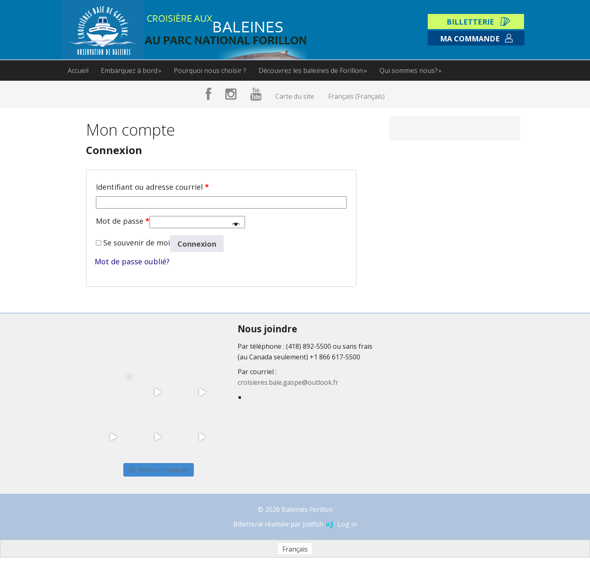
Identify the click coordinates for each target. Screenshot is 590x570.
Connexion (196, 244)
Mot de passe (123, 221)
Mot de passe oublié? (132, 261)
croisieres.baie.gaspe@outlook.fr (288, 382)
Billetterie (470, 22)
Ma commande (470, 38)
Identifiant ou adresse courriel (152, 187)
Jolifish (318, 524)
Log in (347, 524)
